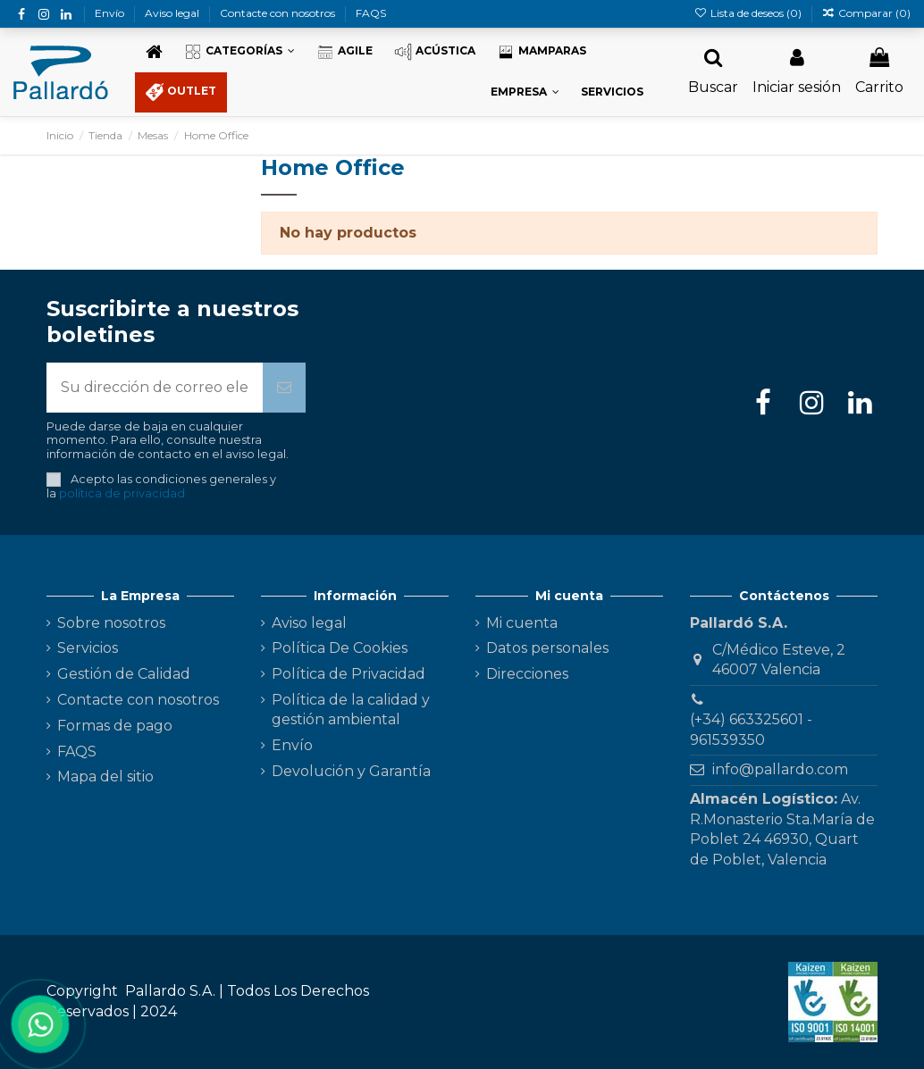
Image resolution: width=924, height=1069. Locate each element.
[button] (239, 52)
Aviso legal (173, 13)
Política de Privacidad (348, 673)
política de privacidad (122, 493)
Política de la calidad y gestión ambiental (351, 709)
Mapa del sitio (105, 776)
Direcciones (527, 673)
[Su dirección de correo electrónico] (154, 388)
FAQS (371, 13)
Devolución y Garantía (351, 771)
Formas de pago (114, 725)
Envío (111, 13)
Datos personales (547, 647)
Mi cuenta (522, 622)
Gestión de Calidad (123, 673)
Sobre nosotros (111, 622)
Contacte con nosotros (279, 13)
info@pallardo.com (780, 769)
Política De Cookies (339, 647)
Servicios (87, 647)
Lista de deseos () (748, 13)
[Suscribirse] (284, 388)
